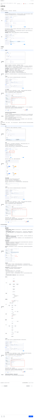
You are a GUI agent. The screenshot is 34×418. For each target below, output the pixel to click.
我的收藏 (32, 3)
